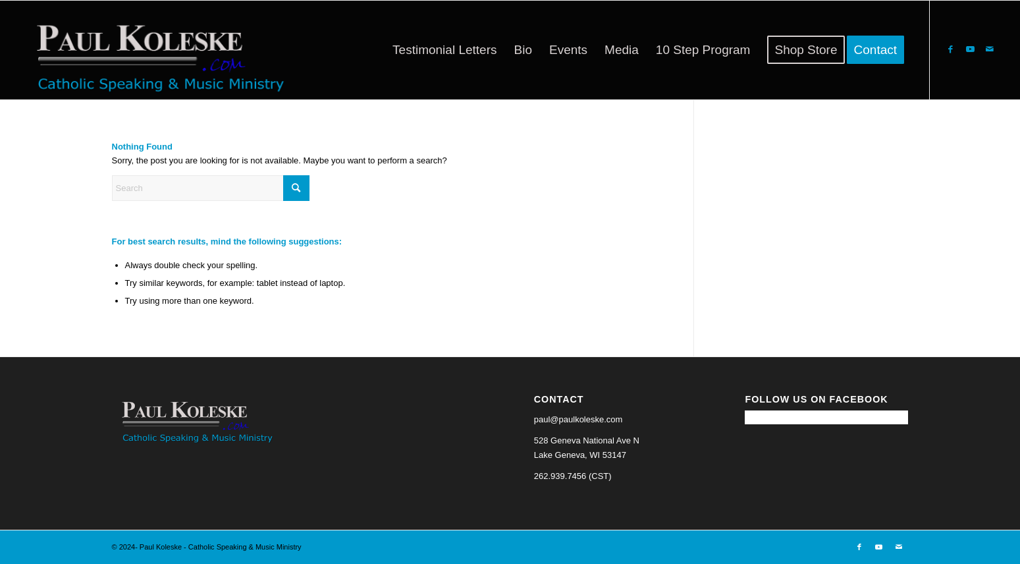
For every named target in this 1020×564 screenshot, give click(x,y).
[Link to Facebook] (950, 49)
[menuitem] (444, 50)
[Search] (210, 188)
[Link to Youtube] (970, 49)
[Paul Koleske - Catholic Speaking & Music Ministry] (154, 50)
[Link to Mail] (990, 49)
